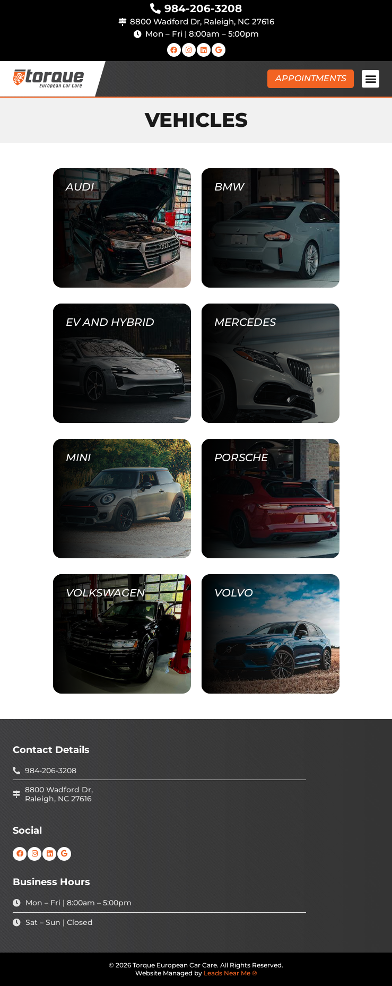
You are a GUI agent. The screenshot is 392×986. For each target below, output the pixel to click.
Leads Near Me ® (230, 973)
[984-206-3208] (155, 8)
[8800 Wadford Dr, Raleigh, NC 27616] (122, 22)
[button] (370, 79)
